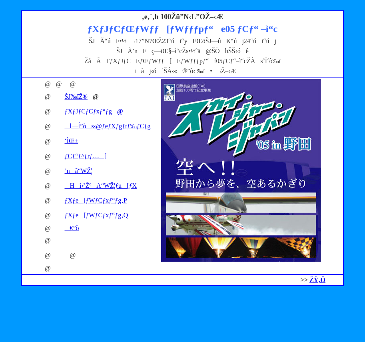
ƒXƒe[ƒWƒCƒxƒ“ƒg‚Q (96, 215)
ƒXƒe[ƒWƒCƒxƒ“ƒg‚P (96, 200)
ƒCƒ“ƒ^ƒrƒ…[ (86, 156)
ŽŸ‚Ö (317, 279)
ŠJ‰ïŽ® (76, 96)
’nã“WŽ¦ (78, 170)
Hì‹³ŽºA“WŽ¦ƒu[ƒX (101, 185)
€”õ (72, 228)
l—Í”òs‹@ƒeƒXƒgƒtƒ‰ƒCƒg (108, 126)
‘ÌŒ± (71, 140)
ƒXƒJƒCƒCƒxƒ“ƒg (94, 111)
